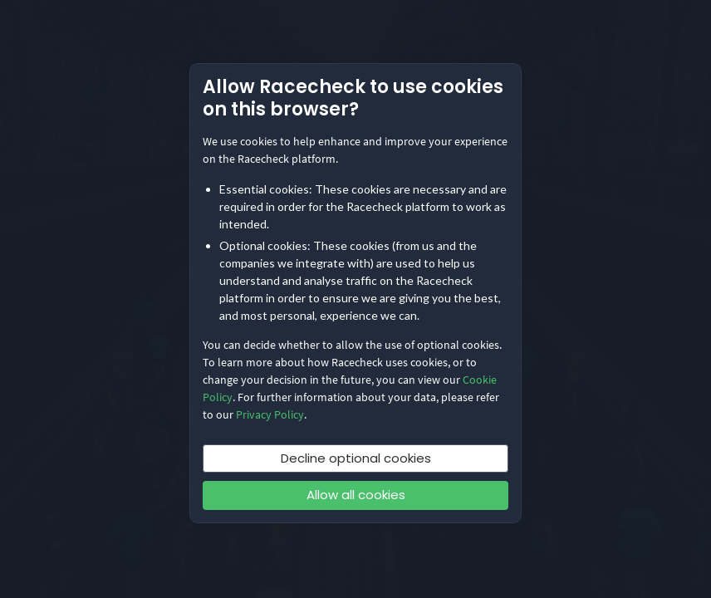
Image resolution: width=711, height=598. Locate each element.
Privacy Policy (270, 414)
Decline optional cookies (356, 458)
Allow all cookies (355, 494)
